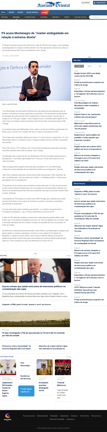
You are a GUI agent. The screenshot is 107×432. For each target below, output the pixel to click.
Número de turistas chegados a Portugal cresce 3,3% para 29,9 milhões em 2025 (87, 158)
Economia (43, 17)
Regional (4, 17)
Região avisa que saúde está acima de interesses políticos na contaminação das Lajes (88, 169)
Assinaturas (71, 419)
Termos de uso (96, 416)
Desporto (55, 17)
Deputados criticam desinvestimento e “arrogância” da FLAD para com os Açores (89, 94)
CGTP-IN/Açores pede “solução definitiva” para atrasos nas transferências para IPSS (87, 290)
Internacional (30, 17)
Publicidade (54, 416)
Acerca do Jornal (28, 416)
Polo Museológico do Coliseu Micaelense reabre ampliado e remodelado (86, 105)
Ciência (66, 17)
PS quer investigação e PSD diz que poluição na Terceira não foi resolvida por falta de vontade (88, 216)
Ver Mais (68, 255)
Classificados (64, 416)
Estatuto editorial (42, 416)
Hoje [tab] (79, 66)
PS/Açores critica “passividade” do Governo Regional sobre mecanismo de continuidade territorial (17, 348)
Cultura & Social (81, 17)
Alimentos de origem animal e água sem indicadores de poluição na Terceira (53, 348)
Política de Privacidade (57, 419)
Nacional (16, 17)
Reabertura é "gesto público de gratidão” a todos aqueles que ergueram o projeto (87, 137)
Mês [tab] (100, 66)
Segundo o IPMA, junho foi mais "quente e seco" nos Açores (26, 304)
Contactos (74, 416)
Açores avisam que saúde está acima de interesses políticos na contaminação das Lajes (89, 203)
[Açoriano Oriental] (7, 421)
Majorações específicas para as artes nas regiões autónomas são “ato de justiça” (88, 126)
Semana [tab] (89, 66)
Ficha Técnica (84, 416)
